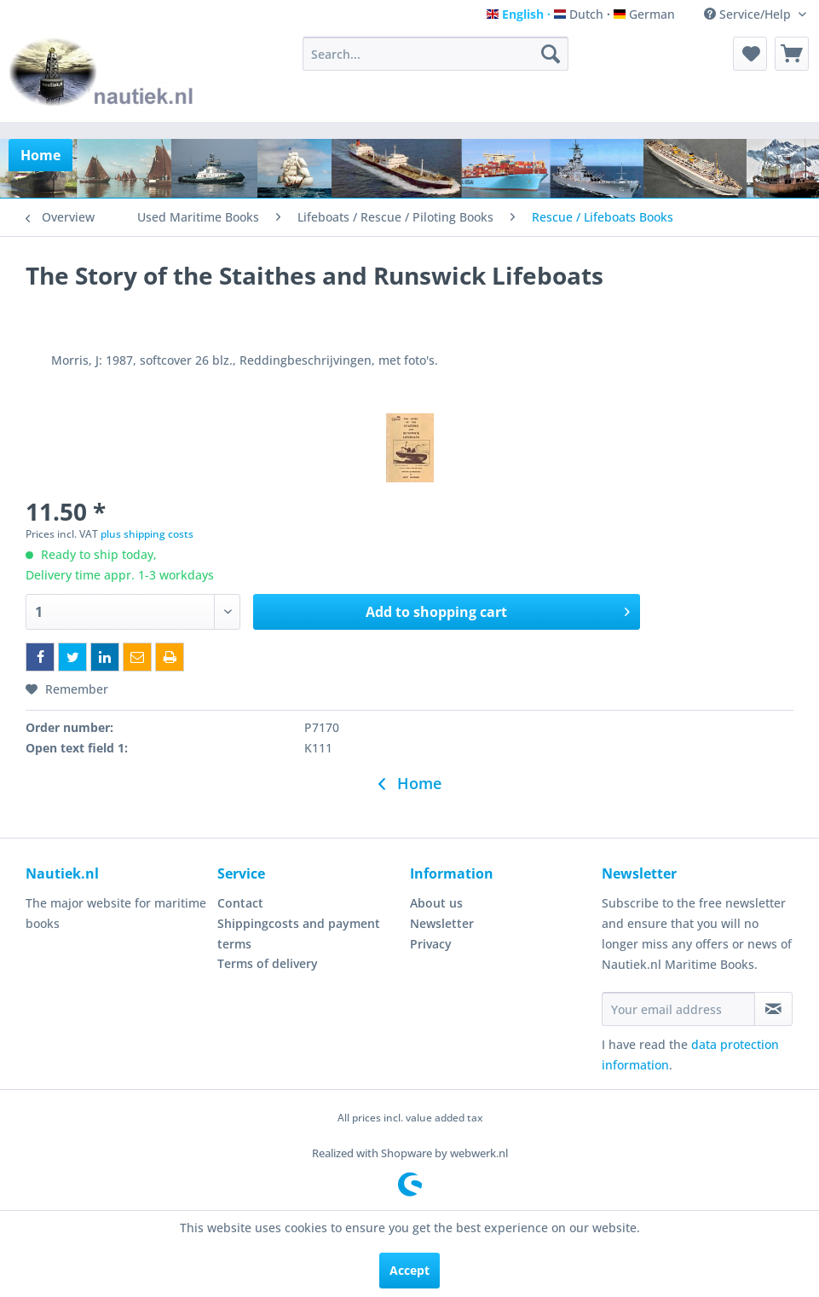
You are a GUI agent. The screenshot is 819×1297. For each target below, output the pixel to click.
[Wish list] (750, 54)
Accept (409, 1270)
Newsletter (442, 923)
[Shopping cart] (792, 54)
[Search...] (435, 54)
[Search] (550, 54)
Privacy (431, 944)
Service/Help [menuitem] (749, 14)
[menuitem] (435, 54)
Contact (240, 903)
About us (436, 903)
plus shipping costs (147, 534)
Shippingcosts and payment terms (298, 933)
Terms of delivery (267, 963)
